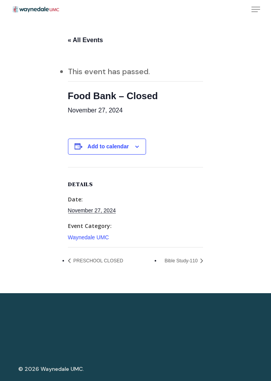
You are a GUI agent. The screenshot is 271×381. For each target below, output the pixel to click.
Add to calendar (108, 146)
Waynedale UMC (88, 237)
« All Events (85, 40)
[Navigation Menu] (255, 9)
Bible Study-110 (181, 260)
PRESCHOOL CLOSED (97, 260)
